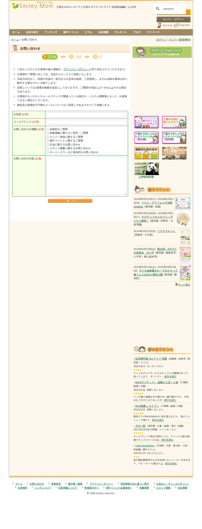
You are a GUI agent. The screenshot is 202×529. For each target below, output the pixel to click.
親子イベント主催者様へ (119, 487)
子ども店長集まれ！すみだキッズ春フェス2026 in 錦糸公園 (156, 272)
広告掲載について (67, 487)
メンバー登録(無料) (180, 39)
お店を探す (32, 32)
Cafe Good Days (144, 445)
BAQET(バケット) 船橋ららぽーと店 (156, 382)
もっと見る (184, 284)
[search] (168, 8)
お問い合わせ (37, 483)
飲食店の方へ (92, 487)
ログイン (173, 19)
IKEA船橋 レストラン (147, 406)
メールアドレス (23, 121)
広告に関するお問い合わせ (65, 144)
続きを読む (170, 376)
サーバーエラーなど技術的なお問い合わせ (74, 152)
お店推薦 (103, 32)
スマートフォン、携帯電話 (164, 25)
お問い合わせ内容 (24, 158)
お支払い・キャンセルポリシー (172, 483)
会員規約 (22, 487)
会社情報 (182, 487)
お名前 (17, 114)
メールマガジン (181, 25)
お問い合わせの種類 (25, 129)
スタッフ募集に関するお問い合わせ (70, 148)
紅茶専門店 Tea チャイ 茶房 (151, 358)
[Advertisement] (70, 212)
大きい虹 (140, 426)
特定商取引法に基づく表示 (135, 483)
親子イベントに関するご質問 (66, 140)
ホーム (16, 32)
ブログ (137, 32)
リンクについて (43, 487)
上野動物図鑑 (146, 177)
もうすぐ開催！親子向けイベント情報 (162, 189)
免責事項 (56, 483)
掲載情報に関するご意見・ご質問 (69, 133)
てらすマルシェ (166, 231)
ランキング (51, 32)
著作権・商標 (75, 483)
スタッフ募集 (163, 487)
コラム (88, 32)
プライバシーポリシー (76, 69)
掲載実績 (144, 487)
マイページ (153, 32)
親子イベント (71, 32)
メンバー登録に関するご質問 (66, 137)
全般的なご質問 (59, 129)
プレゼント (120, 32)
